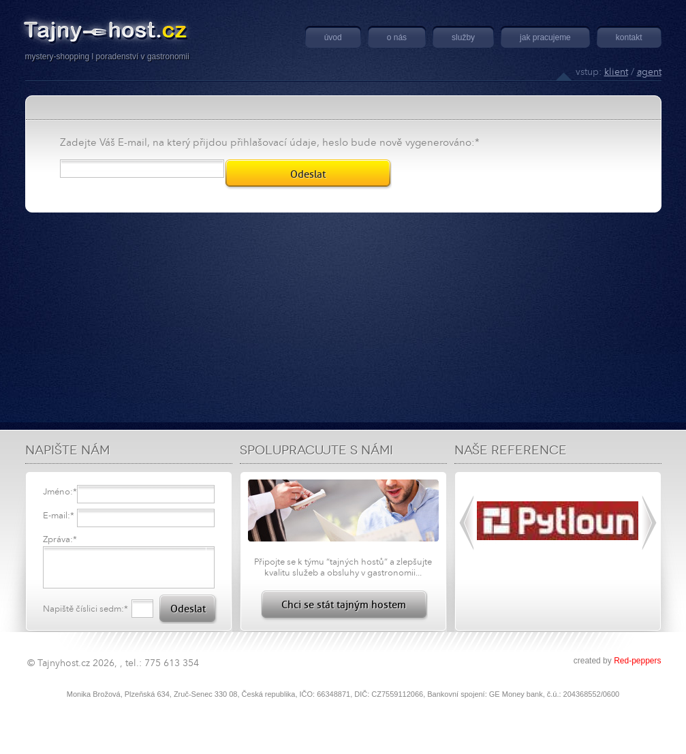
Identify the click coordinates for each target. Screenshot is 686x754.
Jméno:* (60, 491)
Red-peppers (637, 660)
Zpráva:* (60, 539)
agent (649, 72)
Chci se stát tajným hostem (343, 605)
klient (616, 72)
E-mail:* (58, 515)
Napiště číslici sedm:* (85, 608)
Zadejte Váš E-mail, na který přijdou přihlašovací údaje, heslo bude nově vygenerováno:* (270, 142)
